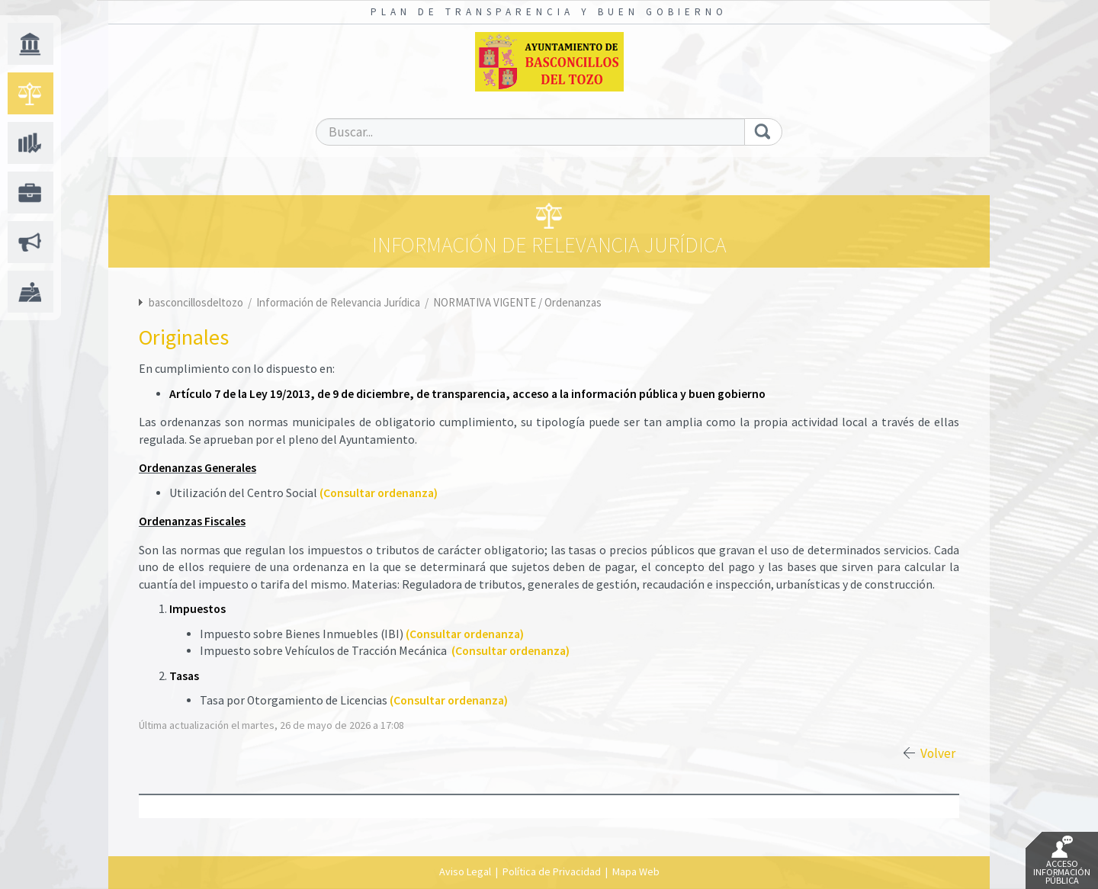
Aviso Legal (465, 871)
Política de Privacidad (551, 871)
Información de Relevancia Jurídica (339, 302)
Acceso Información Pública (1061, 861)
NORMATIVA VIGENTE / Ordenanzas (517, 302)
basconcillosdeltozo (196, 302)
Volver (937, 753)
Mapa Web (636, 871)
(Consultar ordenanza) (378, 493)
